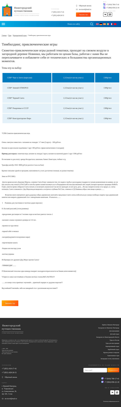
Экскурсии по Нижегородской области (107, 337)
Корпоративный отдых (20, 35)
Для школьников (114, 331)
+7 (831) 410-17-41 (57, 12)
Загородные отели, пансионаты (110, 359)
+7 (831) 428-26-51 (57, 15)
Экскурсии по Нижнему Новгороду (108, 328)
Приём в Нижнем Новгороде (110, 325)
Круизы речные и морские (111, 352)
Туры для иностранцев (112, 343)
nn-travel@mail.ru (85, 9)
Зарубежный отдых (113, 349)
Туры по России (114, 340)
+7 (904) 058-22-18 (112, 8)
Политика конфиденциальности (111, 401)
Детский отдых (114, 334)
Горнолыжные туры (113, 355)
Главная (4, 35)
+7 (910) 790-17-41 (112, 4)
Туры (9, 35)
